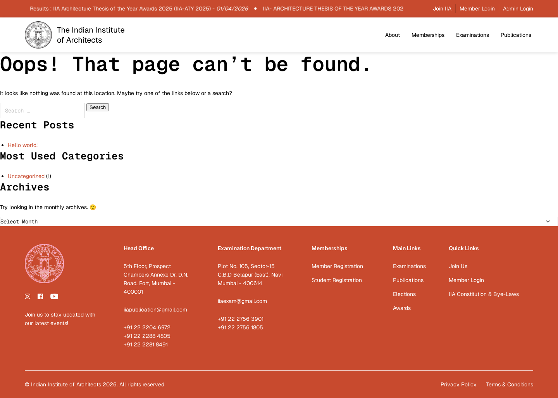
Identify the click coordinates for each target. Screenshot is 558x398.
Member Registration (337, 266)
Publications (516, 34)
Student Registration (337, 280)
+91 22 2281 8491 (146, 344)
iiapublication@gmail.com (155, 309)
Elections (404, 294)
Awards (402, 308)
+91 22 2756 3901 (241, 318)
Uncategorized (26, 176)
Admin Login (518, 8)
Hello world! (23, 145)
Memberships (428, 34)
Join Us (458, 266)
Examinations (472, 34)
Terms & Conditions (509, 384)
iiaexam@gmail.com (242, 301)
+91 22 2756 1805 (240, 327)
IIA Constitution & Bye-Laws (484, 294)
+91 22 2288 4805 (147, 335)
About (392, 34)
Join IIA (442, 8)
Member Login (477, 8)
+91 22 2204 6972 (147, 327)
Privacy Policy (459, 384)
